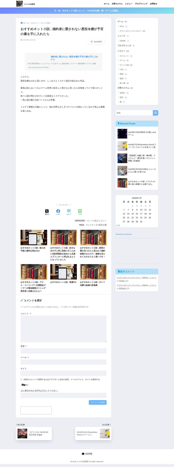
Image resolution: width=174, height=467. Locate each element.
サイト (24, 372)
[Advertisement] (64, 143)
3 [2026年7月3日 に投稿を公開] (141, 206)
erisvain (122, 281)
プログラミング (141, 4)
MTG (124, 26)
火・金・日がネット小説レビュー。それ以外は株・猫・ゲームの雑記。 (87, 11)
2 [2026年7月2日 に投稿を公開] (136, 206)
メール (25, 360)
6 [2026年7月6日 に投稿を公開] (123, 210)
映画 (123, 74)
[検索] (155, 113)
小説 (123, 70)
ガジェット (126, 56)
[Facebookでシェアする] (58, 215)
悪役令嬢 (103, 228)
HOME (87, 456)
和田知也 (122, 289)
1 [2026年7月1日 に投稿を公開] (132, 206)
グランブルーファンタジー (132, 31)
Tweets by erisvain (124, 235)
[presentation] (36, 413)
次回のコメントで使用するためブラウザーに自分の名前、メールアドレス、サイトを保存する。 (63, 382)
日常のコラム (117, 4)
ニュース (124, 36)
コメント (26, 316)
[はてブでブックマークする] (69, 215)
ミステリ (91, 228)
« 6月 (118, 226)
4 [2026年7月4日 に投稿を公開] (145, 206)
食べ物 (124, 83)
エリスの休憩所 (30, 3)
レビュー (128, 4)
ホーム (106, 4)
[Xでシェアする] (47, 215)
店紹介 (124, 93)
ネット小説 (92, 223)
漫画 (123, 79)
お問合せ (153, 4)
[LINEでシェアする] (80, 215)
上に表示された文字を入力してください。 (40, 394)
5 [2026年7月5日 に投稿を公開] (149, 206)
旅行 (123, 98)
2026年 (125, 41)
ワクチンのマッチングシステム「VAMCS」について (137, 278)
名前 (24, 349)
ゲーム (123, 21)
